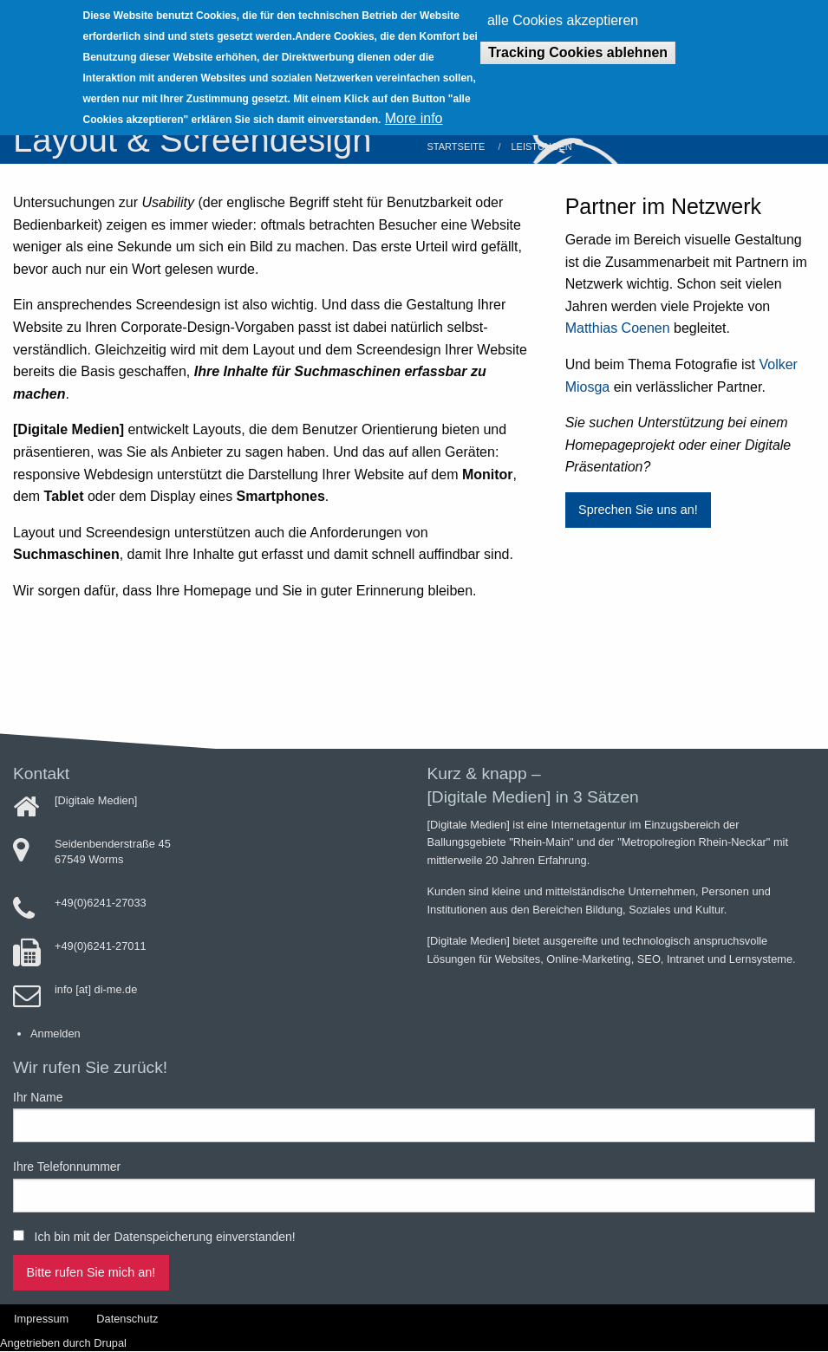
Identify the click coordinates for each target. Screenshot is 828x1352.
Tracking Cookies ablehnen (578, 45)
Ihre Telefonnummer (67, 1166)
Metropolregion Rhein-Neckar (694, 841)
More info (414, 112)
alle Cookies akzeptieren (562, 14)
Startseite (456, 146)
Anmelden (55, 1033)
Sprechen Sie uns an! (638, 510)
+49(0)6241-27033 (101, 902)
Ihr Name (38, 1097)
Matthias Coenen (619, 328)
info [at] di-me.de (96, 989)
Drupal (110, 1342)
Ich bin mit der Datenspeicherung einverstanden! (165, 1237)
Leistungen (541, 146)
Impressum (41, 1318)
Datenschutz (127, 1318)
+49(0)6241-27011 (101, 945)
